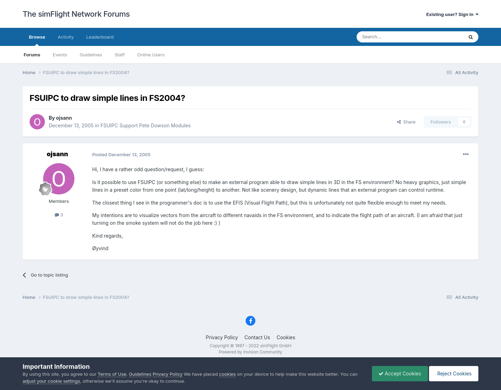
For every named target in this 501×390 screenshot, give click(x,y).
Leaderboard (100, 37)
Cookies (286, 337)
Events (60, 54)
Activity (66, 37)
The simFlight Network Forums (76, 13)
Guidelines (91, 54)
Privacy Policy (222, 337)
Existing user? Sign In (452, 14)
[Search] (393, 36)
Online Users (151, 54)
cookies (227, 374)
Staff (119, 54)
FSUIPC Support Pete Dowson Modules (146, 125)
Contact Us (257, 337)
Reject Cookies (453, 373)
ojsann (64, 118)
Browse (37, 40)
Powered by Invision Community (250, 352)
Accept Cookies (398, 373)
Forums (32, 54)
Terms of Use (112, 374)
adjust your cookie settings (51, 381)
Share (406, 122)
